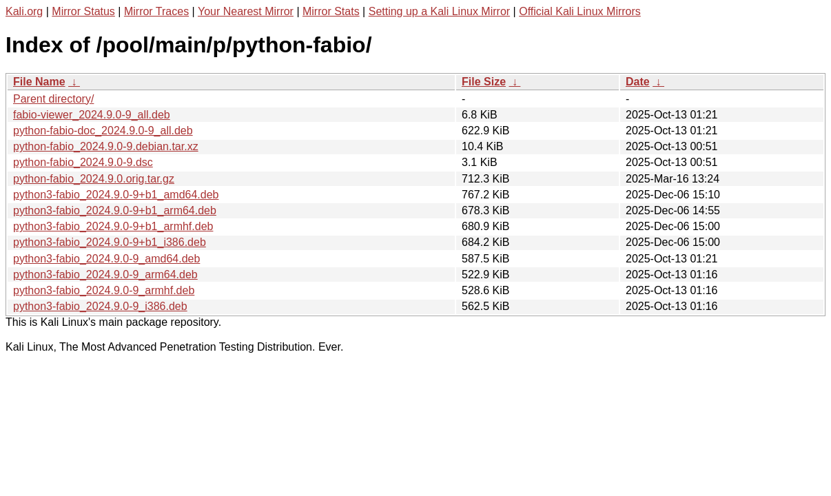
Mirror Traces (156, 11)
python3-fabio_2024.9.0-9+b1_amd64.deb (115, 194)
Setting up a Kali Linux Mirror (439, 11)
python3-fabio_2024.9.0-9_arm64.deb (105, 274)
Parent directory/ (53, 99)
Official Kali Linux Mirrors (580, 11)
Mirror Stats (331, 11)
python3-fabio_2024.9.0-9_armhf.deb (103, 290)
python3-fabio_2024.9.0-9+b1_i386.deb (109, 242)
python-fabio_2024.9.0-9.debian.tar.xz (105, 146)
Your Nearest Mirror (246, 11)
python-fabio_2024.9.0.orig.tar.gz (93, 179)
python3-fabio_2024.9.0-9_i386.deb (100, 306)
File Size (484, 81)
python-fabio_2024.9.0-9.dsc (83, 162)
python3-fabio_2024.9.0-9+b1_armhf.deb (113, 226)
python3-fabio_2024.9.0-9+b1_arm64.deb (114, 210)
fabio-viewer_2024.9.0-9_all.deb (91, 115)
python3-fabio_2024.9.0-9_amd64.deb (106, 259)
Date (638, 81)
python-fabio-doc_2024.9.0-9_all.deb (103, 130)
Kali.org (24, 11)
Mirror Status (83, 11)
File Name (39, 81)
